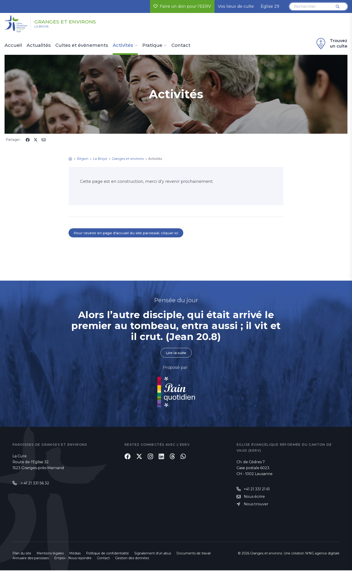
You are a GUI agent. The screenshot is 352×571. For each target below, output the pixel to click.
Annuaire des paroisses (31, 559)
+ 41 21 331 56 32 (34, 483)
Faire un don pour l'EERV (182, 6)
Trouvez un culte (331, 43)
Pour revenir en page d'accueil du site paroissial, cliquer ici (127, 233)
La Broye (45, 27)
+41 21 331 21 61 (257, 489)
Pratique (152, 45)
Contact (180, 45)
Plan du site (22, 554)
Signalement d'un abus (152, 554)
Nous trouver (256, 505)
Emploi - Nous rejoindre (73, 559)
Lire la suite (176, 353)
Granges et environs (74, 21)
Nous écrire (254, 497)
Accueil (13, 45)
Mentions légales (50, 554)
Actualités (39, 45)
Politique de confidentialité (107, 554)
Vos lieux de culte (236, 6)
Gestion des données (132, 559)
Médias (75, 554)
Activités (123, 45)
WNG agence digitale (322, 554)
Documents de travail (193, 554)
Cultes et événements (81, 45)
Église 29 (270, 6)
